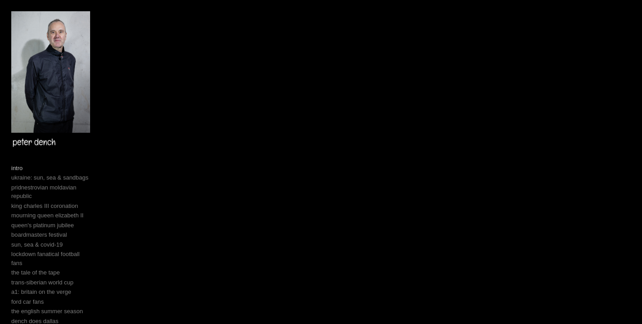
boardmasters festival (39, 277)
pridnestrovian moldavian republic (55, 239)
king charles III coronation (44, 249)
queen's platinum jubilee (42, 268)
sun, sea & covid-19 (37, 287)
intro (17, 219)
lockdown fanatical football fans (51, 297)
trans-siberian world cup (42, 316)
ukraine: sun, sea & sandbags (49, 229)
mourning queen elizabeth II (47, 258)
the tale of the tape (35, 307)
